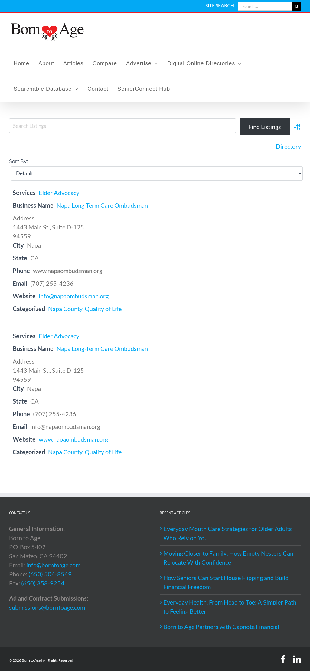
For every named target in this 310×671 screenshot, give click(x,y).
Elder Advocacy (59, 192)
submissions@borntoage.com (47, 607)
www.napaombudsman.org (73, 439)
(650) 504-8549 (50, 574)
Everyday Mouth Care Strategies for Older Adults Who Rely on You (227, 533)
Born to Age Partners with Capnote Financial (221, 626)
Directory (288, 146)
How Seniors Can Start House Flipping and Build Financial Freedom (226, 582)
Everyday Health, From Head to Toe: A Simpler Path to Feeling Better (229, 606)
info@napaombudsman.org (74, 296)
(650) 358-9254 (42, 583)
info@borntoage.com (53, 565)
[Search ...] (265, 6)
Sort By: (18, 161)
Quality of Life (103, 308)
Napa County (65, 308)
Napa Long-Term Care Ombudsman (102, 205)
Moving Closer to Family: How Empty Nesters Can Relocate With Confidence (228, 557)
